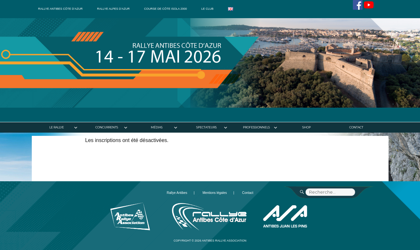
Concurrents (106, 127)
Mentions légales (214, 193)
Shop (306, 127)
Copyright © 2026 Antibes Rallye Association (210, 240)
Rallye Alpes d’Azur (113, 8)
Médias (156, 127)
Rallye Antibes (177, 193)
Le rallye (56, 127)
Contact (356, 127)
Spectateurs (206, 127)
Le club (207, 8)
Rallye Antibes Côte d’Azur (60, 8)
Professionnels (256, 127)
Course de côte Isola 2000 (165, 8)
